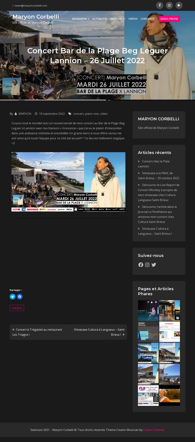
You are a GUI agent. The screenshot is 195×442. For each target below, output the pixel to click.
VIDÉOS (132, 18)
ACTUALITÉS (99, 18)
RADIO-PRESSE (169, 18)
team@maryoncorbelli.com (29, 5)
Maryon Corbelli (35, 16)
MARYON (24, 114)
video (104, 114)
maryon (17, 308)
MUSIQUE (116, 18)
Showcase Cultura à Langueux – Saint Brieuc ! (99, 332)
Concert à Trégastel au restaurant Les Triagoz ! (37, 332)
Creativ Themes (154, 430)
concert (78, 114)
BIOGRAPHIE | (80, 18)
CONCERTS (147, 18)
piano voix (92, 114)
